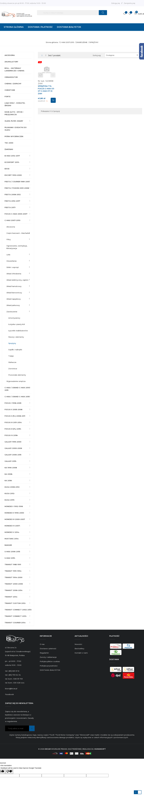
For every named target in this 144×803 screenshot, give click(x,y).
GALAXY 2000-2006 (13, 448)
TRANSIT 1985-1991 (13, 564)
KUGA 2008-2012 (12, 487)
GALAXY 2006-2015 (13, 455)
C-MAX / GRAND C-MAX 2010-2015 (17, 389)
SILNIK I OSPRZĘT (12, 267)
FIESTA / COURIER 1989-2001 (17, 182)
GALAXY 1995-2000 (13, 442)
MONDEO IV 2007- (12, 526)
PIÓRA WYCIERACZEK (14, 136)
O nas (42, 644)
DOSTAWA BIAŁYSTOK (50, 670)
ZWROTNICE (12, 369)
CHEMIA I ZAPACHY (13, 84)
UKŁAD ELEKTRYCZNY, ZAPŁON (17, 280)
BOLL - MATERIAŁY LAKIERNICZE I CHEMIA (14, 69)
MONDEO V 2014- (12, 532)
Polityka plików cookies (50, 661)
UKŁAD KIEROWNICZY (14, 293)
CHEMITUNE (10, 90)
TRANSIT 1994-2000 (13, 577)
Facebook (9, 694)
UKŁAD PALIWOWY (13, 305)
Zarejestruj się (129, 3)
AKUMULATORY (11, 62)
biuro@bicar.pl (11, 689)
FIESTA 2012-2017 (12, 201)
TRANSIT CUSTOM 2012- (15, 603)
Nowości (78, 644)
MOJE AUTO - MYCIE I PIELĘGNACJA (14, 113)
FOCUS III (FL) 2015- (13, 429)
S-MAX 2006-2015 (12, 552)
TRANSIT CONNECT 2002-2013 (18, 610)
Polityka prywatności (48, 666)
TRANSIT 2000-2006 (14, 584)
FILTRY (8, 239)
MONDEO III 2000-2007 (15, 519)
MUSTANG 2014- (12, 539)
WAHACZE (12, 362)
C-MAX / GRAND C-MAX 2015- (17, 397)
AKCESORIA (10, 55)
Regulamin (44, 653)
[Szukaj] (72, 12)
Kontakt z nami (81, 653)
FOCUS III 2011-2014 (13, 422)
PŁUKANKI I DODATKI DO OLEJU (15, 128)
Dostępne (122, 55)
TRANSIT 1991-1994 (13, 571)
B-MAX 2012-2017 (12, 156)
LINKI (8, 255)
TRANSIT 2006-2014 (13, 590)
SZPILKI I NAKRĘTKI (15, 350)
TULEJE (11, 356)
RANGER (8, 545)
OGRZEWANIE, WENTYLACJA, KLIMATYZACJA (16, 247)
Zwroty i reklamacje (48, 657)
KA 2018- (8, 480)
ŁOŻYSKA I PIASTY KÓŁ (16, 324)
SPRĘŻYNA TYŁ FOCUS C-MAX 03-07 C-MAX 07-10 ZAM (46, 90)
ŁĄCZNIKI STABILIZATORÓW (18, 331)
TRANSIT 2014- (11, 597)
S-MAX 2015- (10, 558)
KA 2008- (9, 474)
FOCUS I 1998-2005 (13, 403)
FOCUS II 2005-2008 (13, 409)
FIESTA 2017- (10, 207)
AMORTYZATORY (14, 318)
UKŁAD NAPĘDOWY (13, 299)
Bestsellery (79, 649)
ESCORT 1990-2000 (13, 175)
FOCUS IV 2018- (11, 435)
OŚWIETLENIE (11, 261)
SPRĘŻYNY (12, 343)
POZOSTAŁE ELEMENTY (17, 375)
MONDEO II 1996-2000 (14, 513)
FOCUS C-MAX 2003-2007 (16, 214)
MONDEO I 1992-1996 (14, 506)
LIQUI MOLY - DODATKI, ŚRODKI (15, 104)
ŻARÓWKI (9, 149)
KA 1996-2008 (11, 468)
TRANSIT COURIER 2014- (15, 623)
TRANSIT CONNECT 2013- (16, 616)
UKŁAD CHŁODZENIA (13, 274)
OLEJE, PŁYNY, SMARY (14, 121)
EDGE (7, 169)
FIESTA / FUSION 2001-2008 (17, 188)
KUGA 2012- (10, 493)
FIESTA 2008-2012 (13, 194)
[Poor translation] (9, 771)
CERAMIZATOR (11, 77)
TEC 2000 (9, 143)
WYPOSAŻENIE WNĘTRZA (15, 381)
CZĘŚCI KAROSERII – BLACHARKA (18, 233)
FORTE (7, 96)
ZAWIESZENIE (11, 312)
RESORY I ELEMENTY (16, 337)
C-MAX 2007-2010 (12, 220)
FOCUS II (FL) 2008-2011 (15, 416)
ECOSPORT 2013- (12, 162)
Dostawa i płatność (48, 649)
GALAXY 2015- (11, 461)
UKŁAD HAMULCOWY (13, 286)
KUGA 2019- (10, 500)
